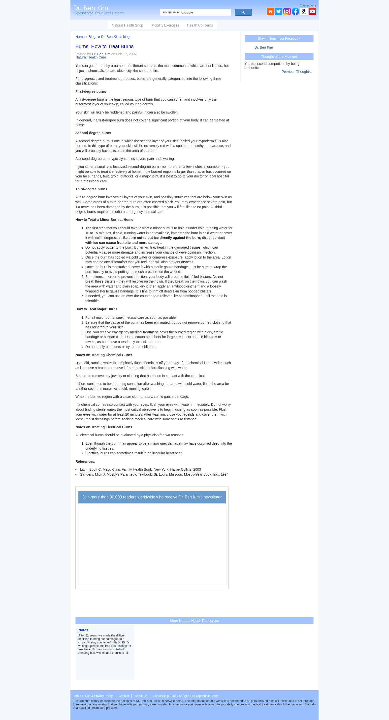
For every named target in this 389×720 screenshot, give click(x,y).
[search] (195, 12)
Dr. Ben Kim (264, 47)
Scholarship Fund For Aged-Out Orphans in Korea (186, 696)
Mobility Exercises (165, 25)
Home (80, 37)
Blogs (93, 37)
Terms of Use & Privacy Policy (93, 696)
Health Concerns (200, 25)
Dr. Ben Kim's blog (115, 37)
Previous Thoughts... (298, 72)
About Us (141, 696)
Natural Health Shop (127, 25)
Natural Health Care (90, 57)
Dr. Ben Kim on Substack (108, 649)
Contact (124, 696)
